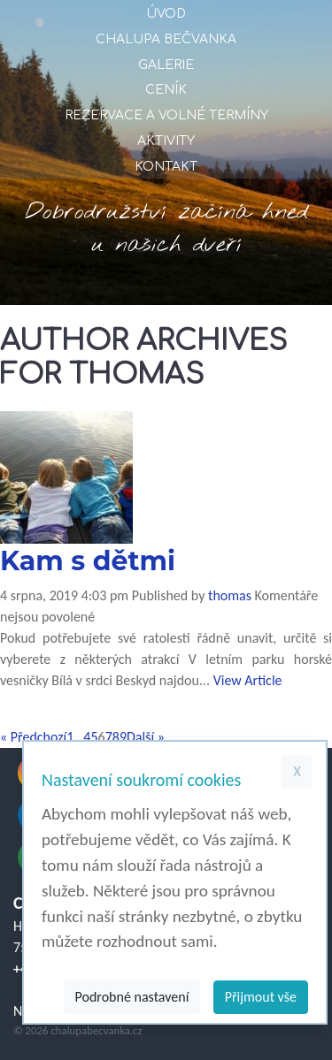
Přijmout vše (261, 996)
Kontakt (166, 166)
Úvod (166, 13)
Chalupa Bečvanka (166, 39)
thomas (229, 595)
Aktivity (166, 141)
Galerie (166, 65)
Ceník (166, 89)
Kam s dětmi (87, 561)
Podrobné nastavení (132, 996)
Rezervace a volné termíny (166, 115)
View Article (247, 680)
